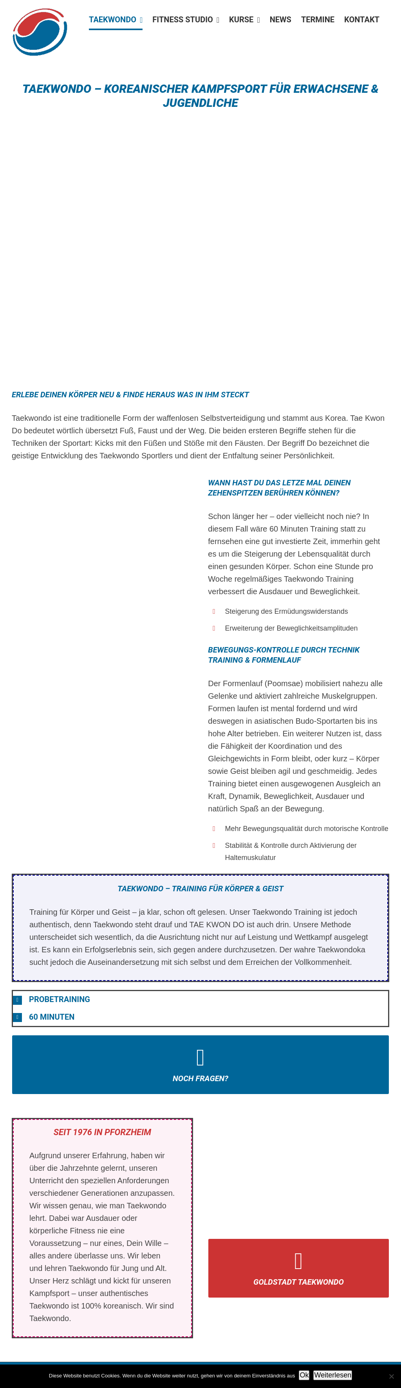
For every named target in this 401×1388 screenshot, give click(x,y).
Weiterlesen (332, 1375)
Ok (304, 1375)
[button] (200, 999)
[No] (391, 1376)
